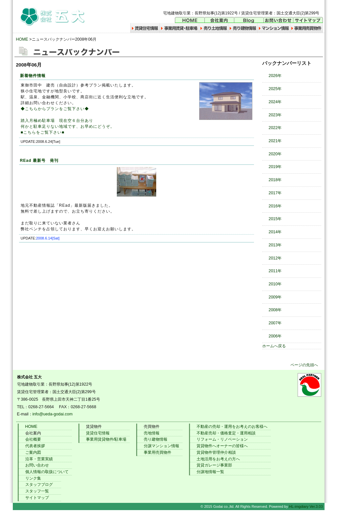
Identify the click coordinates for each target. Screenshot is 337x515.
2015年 (275, 219)
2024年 (275, 102)
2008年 (275, 310)
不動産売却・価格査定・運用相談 (226, 433)
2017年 (275, 193)
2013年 (275, 245)
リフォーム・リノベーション (222, 439)
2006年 (275, 336)
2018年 (275, 180)
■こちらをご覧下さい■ (43, 132)
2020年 (275, 154)
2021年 (275, 141)
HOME (22, 39)
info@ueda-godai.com (52, 414)
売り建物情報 (155, 439)
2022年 (275, 127)
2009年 (275, 297)
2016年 (275, 206)
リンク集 (33, 478)
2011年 (275, 271)
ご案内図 (33, 452)
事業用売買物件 (157, 452)
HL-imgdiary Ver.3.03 (306, 506)
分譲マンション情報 (161, 446)
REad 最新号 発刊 (39, 160)
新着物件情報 (33, 75)
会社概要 (33, 439)
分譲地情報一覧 (210, 471)
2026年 (275, 75)
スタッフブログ (39, 484)
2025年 (275, 88)
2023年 (275, 115)
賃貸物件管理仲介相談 (216, 452)
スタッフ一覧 (37, 491)
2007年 (275, 323)
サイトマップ (37, 497)
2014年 (275, 232)
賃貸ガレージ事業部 (214, 465)
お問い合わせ (37, 465)
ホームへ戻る (274, 346)
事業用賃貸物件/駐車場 (106, 439)
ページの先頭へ (304, 365)
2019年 (275, 166)
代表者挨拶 (35, 446)
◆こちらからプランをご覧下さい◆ (55, 108)
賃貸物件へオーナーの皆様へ (222, 446)
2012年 (275, 258)
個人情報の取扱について (47, 471)
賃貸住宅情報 (98, 433)
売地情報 (151, 433)
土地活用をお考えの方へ (218, 459)
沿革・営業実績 (39, 459)
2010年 (275, 284)
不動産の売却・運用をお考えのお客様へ (232, 426)
